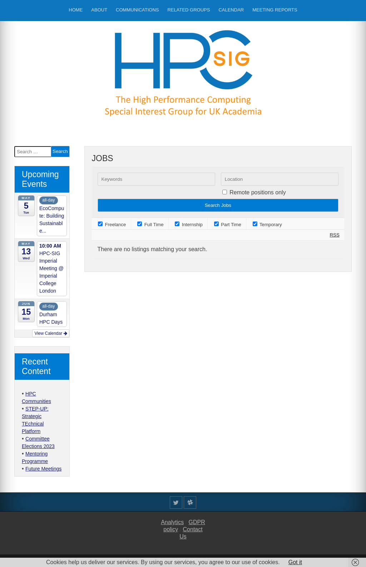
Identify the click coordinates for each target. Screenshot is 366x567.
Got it (295, 562)
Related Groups (188, 10)
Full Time (150, 224)
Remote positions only (257, 192)
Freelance (112, 224)
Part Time (227, 224)
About (99, 10)
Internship (189, 224)
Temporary (267, 224)
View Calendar (50, 333)
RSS (334, 235)
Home (76, 10)
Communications (137, 10)
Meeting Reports (274, 10)
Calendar (231, 10)
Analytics (172, 522)
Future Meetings (43, 469)
